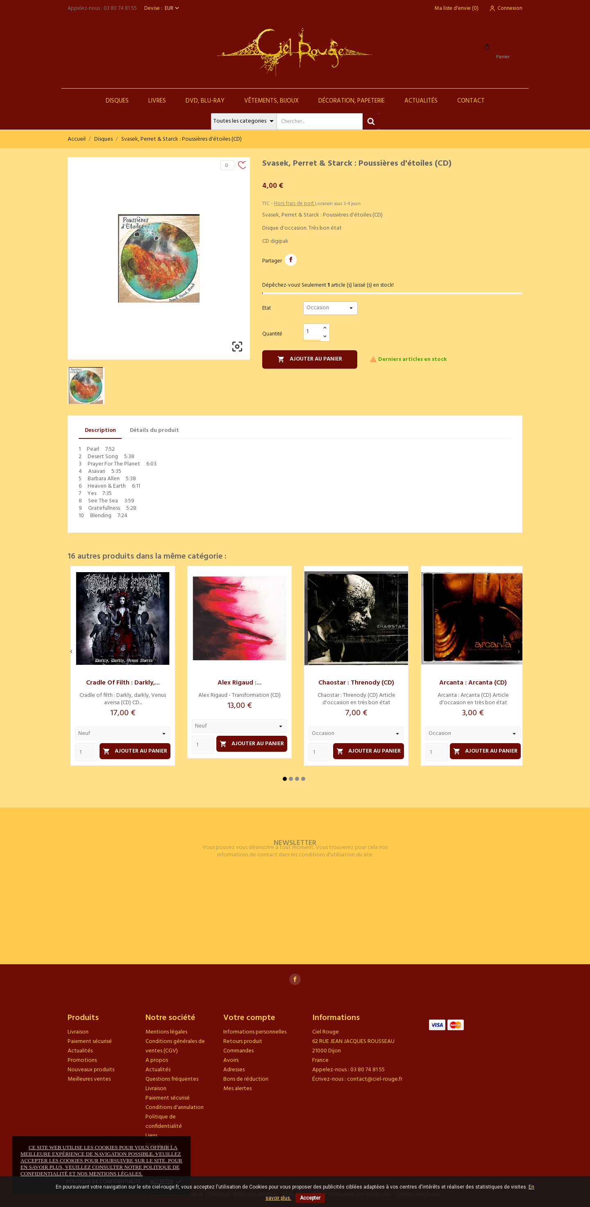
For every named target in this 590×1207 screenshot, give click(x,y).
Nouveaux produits (91, 1070)
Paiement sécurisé (90, 1041)
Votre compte (249, 1017)
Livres (157, 101)
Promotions (82, 1060)
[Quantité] (312, 332)
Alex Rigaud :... (239, 683)
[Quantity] (86, 752)
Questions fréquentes (171, 1079)
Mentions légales (166, 1032)
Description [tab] (100, 430)
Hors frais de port (294, 203)
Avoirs (230, 1060)
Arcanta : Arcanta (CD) (473, 683)
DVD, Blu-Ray (205, 101)
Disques (117, 101)
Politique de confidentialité (163, 1121)
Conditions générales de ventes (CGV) (175, 1046)
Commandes (238, 1051)
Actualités (421, 101)
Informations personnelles (254, 1032)
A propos (156, 1060)
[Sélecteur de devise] (173, 8)
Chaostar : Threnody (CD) (356, 683)
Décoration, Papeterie (351, 101)
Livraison (78, 1032)
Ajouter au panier (309, 359)
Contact (471, 101)
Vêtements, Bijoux (271, 101)
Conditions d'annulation (174, 1107)
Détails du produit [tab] (154, 430)
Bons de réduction (245, 1079)
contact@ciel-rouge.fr (374, 1079)
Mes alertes (237, 1088)
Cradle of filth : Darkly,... (123, 683)
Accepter (310, 1198)
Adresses (234, 1070)
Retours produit (242, 1041)
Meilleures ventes (89, 1079)
